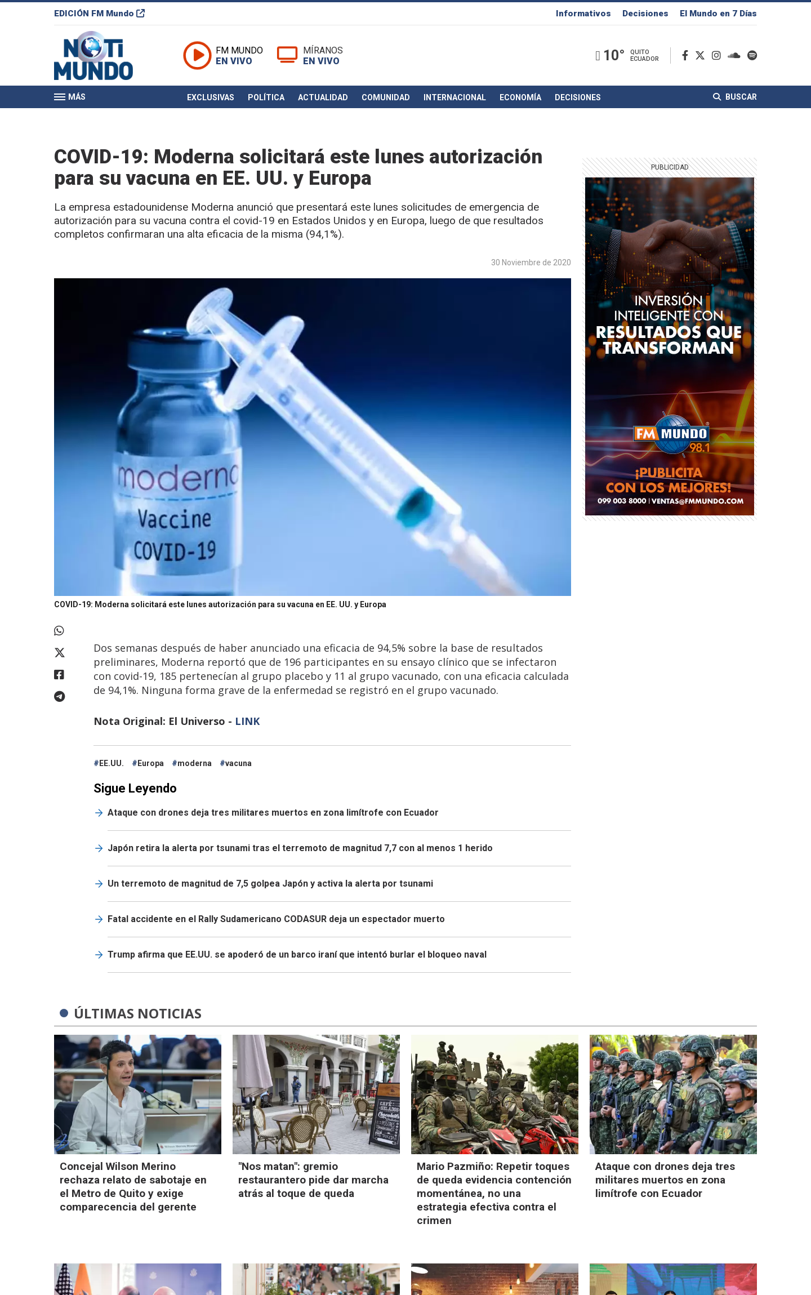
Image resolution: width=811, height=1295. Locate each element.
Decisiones (645, 13)
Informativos (583, 13)
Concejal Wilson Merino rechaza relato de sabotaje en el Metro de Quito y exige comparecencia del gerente (133, 1186)
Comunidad (386, 97)
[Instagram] (718, 55)
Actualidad (323, 97)
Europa (150, 763)
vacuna (238, 763)
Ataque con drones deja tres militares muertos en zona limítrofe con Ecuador (273, 812)
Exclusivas (210, 97)
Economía (520, 97)
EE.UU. (111, 763)
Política (266, 97)
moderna (194, 763)
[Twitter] (702, 55)
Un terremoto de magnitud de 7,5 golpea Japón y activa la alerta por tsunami (270, 883)
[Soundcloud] (736, 55)
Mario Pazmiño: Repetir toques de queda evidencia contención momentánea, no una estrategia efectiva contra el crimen (494, 1193)
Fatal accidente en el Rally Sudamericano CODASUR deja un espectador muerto (276, 919)
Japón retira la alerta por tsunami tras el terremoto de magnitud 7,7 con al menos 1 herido (300, 848)
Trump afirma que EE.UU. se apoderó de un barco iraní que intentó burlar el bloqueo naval (297, 954)
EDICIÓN (99, 13)
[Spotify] (752, 55)
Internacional (455, 97)
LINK (247, 721)
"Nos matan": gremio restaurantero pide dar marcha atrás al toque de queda (313, 1180)
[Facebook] (687, 55)
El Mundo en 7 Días (718, 13)
